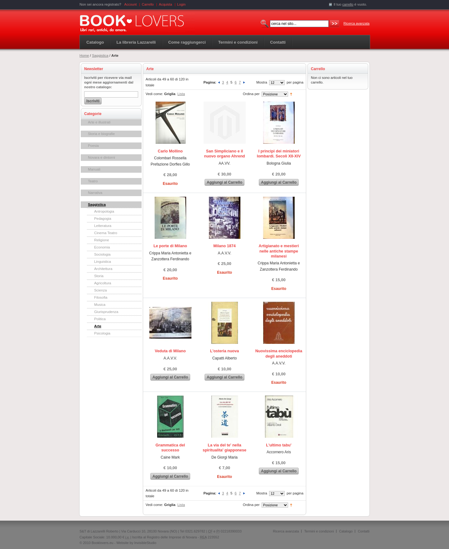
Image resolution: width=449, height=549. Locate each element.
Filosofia (100, 297)
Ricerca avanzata (356, 23)
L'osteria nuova (224, 351)
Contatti (363, 531)
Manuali (94, 169)
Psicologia (102, 333)
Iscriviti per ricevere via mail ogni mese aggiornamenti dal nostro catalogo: (108, 82)
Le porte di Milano (170, 246)
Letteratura (102, 226)
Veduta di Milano (170, 351)
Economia (102, 247)
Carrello (148, 4)
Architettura (103, 269)
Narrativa (95, 193)
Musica (99, 304)
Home (84, 55)
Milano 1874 (224, 246)
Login (181, 4)
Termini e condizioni (319, 531)
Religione (101, 240)
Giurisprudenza (106, 312)
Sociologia (102, 254)
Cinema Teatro (105, 233)
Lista (181, 94)
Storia (99, 276)
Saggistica (100, 55)
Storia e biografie (101, 134)
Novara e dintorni (101, 157)
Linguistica (102, 261)
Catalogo (95, 42)
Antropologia (104, 211)
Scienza (100, 290)
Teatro (93, 181)
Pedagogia (102, 218)
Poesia (93, 145)
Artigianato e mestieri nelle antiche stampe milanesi (279, 251)
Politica (100, 319)
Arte (97, 326)
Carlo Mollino (170, 151)
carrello (348, 4)
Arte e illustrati (99, 122)
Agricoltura (102, 283)
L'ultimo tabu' (279, 445)
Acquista (165, 4)
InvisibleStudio (145, 543)
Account (130, 4)
